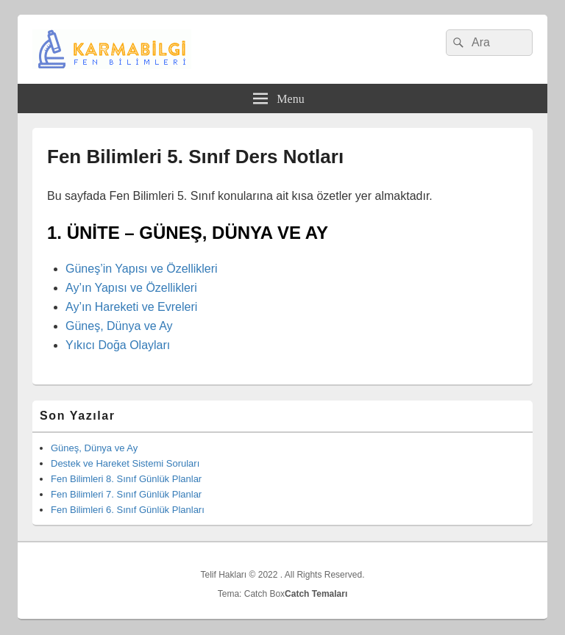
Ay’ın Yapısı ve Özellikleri (131, 287)
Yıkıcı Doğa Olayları (117, 345)
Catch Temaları (316, 594)
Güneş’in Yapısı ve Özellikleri (141, 268)
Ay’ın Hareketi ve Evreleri (131, 307)
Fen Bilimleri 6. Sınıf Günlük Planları (128, 509)
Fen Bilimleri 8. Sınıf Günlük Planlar (126, 478)
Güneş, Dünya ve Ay (119, 326)
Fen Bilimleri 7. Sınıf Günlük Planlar (126, 494)
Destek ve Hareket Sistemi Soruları (125, 463)
